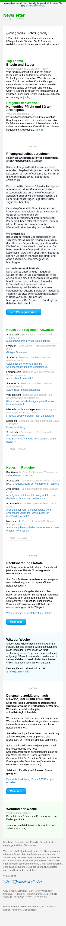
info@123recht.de (19, 671)
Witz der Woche (18, 639)
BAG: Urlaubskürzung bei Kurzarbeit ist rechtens (32, 483)
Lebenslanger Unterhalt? (19, 475)
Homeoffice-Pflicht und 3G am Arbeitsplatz (29, 108)
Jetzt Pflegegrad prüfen (23, 312)
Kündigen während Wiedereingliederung (28, 340)
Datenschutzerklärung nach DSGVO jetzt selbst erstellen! (28, 697)
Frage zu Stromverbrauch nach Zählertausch (30, 415)
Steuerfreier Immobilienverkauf (23, 389)
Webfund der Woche (21, 809)
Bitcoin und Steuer (20, 64)
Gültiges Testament (16, 352)
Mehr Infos (16, 621)
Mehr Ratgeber (19, 538)
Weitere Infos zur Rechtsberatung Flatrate (29, 613)
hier (34, 845)
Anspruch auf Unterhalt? (19, 378)
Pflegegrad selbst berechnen (28, 154)
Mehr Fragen (18, 449)
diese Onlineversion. (35, 6)
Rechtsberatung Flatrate (24, 563)
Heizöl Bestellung (15, 427)
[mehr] (26, 97)
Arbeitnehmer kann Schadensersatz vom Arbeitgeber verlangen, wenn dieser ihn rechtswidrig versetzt (28, 512)
